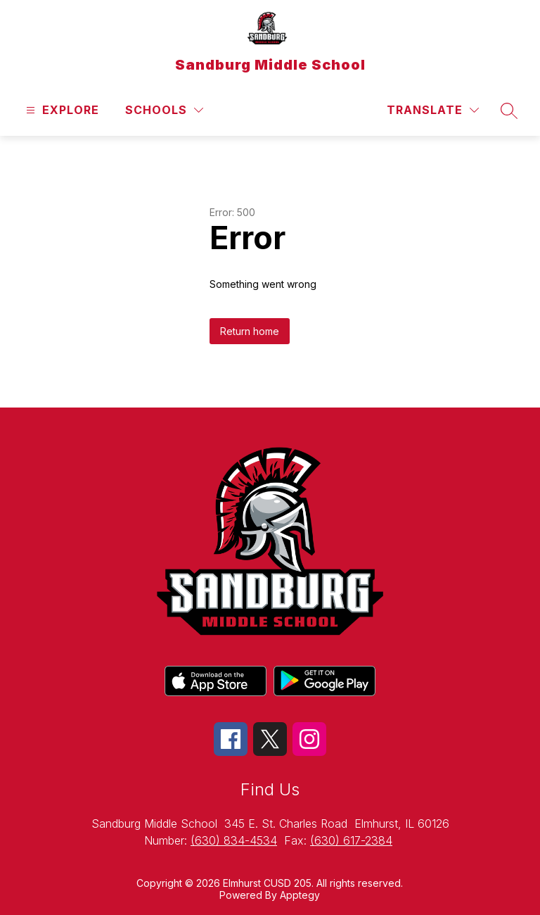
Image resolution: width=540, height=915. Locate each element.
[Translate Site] (432, 110)
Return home (249, 331)
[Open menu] (60, 110)
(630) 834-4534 (234, 840)
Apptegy (300, 895)
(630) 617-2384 (351, 840)
